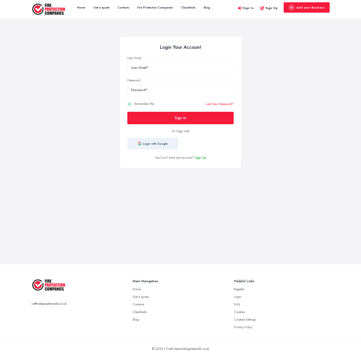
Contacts (123, 7)
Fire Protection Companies (155, 7)
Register (239, 289)
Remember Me (144, 103)
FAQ (237, 304)
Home (81, 7)
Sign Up (268, 8)
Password (133, 80)
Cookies (239, 312)
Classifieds (188, 7)
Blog (207, 7)
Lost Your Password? (220, 104)
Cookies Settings (245, 319)
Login (237, 296)
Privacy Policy (243, 327)
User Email (134, 58)
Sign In (246, 8)
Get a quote (101, 7)
